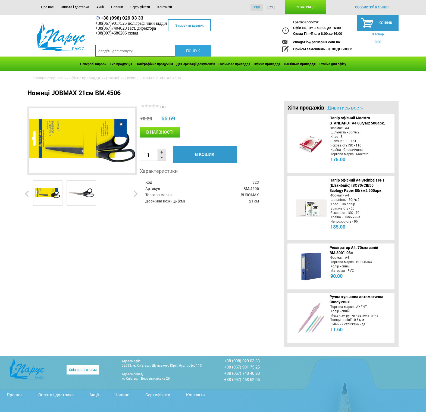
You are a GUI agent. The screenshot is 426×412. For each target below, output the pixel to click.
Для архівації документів (195, 64)
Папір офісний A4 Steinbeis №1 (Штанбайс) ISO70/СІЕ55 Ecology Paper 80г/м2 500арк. (357, 185)
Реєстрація (305, 7)
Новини (117, 7)
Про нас (47, 7)
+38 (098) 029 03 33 (122, 18)
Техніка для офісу (332, 64)
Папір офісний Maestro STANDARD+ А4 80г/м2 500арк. (357, 120)
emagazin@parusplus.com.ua (316, 41)
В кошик (204, 154)
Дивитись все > (345, 107)
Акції (100, 7)
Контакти (164, 7)
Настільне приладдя (300, 64)
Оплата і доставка (75, 7)
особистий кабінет (372, 7)
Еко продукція (121, 64)
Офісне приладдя (267, 64)
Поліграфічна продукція (154, 64)
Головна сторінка (47, 77)
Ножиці (112, 77)
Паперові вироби (93, 64)
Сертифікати (140, 7)
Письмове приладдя (234, 64)
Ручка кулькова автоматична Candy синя (356, 299)
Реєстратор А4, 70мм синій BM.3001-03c (354, 250)
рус (271, 7)
